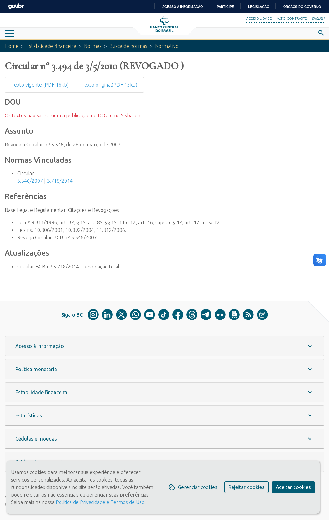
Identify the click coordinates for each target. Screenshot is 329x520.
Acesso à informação (182, 6)
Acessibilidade (259, 18)
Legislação (258, 6)
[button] (164, 346)
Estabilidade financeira (51, 46)
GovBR (16, 6)
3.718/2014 (60, 181)
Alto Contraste (292, 18)
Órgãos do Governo (302, 6)
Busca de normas (128, 46)
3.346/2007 (30, 181)
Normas (93, 46)
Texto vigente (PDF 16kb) (40, 85)
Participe (225, 6)
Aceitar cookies (293, 487)
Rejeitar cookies (246, 487)
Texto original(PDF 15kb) (109, 85)
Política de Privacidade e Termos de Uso (99, 502)
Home (11, 46)
